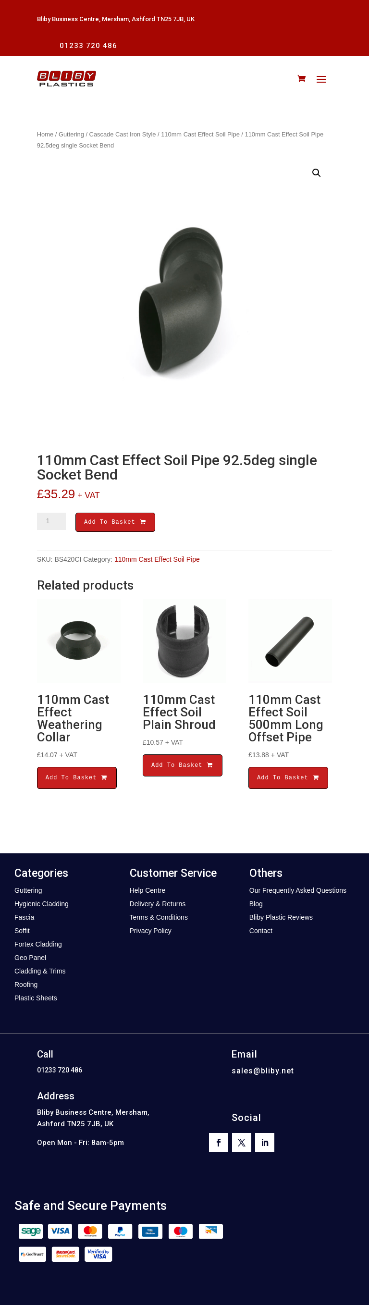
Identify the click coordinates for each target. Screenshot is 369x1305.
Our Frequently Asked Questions (297, 892)
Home (45, 134)
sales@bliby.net (263, 1072)
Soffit (22, 932)
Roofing (25, 986)
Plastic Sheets (35, 999)
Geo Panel (30, 959)
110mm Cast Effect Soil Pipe (200, 134)
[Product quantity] (51, 521)
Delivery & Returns (158, 905)
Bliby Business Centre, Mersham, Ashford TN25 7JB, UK (116, 19)
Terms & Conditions (159, 919)
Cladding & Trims (40, 972)
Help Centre (148, 892)
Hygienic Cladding (41, 905)
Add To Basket (115, 523)
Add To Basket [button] (77, 779)
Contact (260, 932)
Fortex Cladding (38, 945)
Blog (256, 905)
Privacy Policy (151, 932)
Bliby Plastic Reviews (281, 919)
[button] (316, 173)
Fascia (24, 919)
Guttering (71, 134)
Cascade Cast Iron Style (122, 134)
